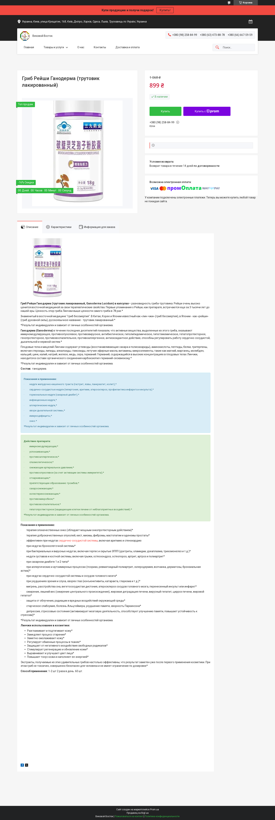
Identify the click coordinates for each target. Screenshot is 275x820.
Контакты (100, 47)
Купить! (165, 10)
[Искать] (217, 48)
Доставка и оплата (128, 47)
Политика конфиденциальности (162, 816)
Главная (29, 47)
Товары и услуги (54, 47)
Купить (165, 111)
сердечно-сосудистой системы (78, 540)
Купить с (207, 111)
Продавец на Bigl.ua (138, 813)
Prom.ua (154, 809)
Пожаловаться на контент (129, 816)
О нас (80, 47)
